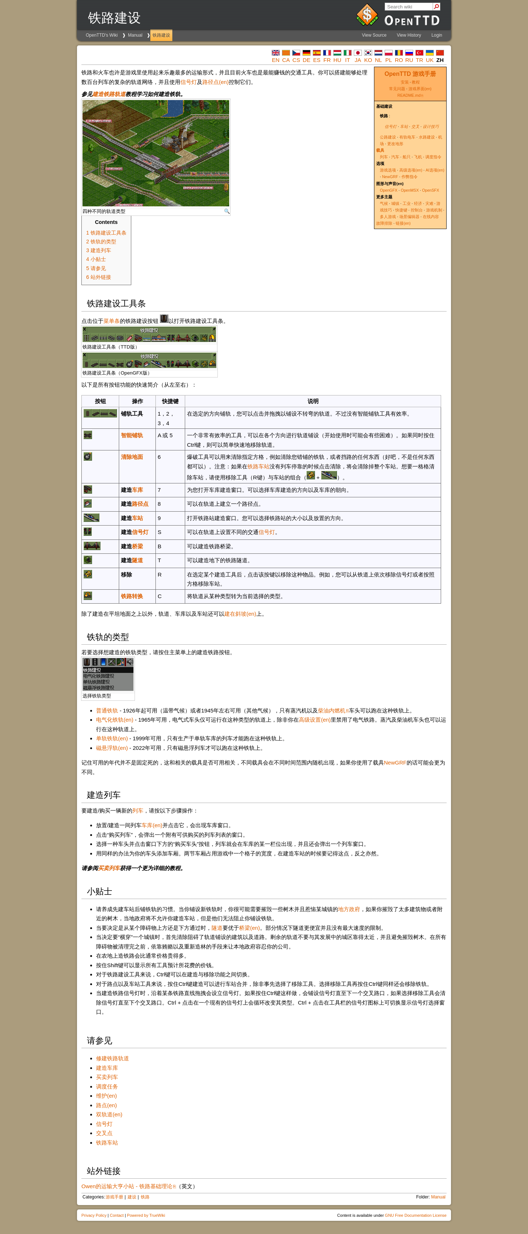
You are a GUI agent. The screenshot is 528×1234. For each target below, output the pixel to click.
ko (368, 60)
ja (358, 60)
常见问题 (397, 88)
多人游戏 (388, 216)
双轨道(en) (109, 1114)
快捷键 (401, 210)
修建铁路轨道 (112, 1058)
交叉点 (104, 1133)
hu (337, 60)
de (307, 60)
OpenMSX (410, 190)
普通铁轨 (107, 710)
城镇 (395, 203)
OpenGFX (388, 190)
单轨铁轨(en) (112, 738)
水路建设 (427, 137)
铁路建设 (161, 35)
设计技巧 (431, 126)
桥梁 (137, 546)
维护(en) (106, 1096)
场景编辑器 (409, 216)
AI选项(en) (435, 170)
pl (388, 60)
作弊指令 (410, 176)
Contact (117, 1215)
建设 (132, 1197)
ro (399, 60)
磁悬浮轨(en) (112, 748)
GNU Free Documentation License (416, 1215)
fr (327, 60)
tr (419, 60)
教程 (416, 82)
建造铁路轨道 (108, 94)
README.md (409, 95)
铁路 (145, 1197)
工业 (407, 203)
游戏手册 (114, 1197)
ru (409, 60)
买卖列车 (109, 868)
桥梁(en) (249, 928)
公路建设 (388, 137)
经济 (418, 203)
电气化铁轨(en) (114, 720)
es (316, 60)
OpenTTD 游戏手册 (410, 74)
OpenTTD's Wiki (102, 35)
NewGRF (390, 176)
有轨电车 (407, 137)
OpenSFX (430, 190)
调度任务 (107, 1086)
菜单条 (111, 321)
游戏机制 (434, 210)
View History (409, 35)
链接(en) (403, 223)
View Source (374, 35)
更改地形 (395, 143)
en (276, 60)
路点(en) (106, 1105)
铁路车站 (258, 466)
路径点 (140, 504)
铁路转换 (132, 596)
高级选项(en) (410, 170)
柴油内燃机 (331, 710)
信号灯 (391, 126)
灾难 (429, 203)
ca (286, 60)
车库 (137, 490)
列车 (384, 157)
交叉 (415, 126)
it (347, 60)
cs (296, 60)
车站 (404, 126)
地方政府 (349, 909)
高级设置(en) (315, 720)
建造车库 (107, 1068)
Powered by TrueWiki (146, 1215)
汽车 (395, 157)
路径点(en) (215, 82)
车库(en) (152, 825)
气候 (384, 203)
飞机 (418, 157)
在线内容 (431, 216)
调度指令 (433, 157)
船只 (407, 157)
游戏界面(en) (420, 88)
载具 (380, 150)
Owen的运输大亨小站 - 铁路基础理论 (126, 1186)
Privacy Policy (93, 1215)
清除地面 (132, 457)
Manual (135, 35)
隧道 (137, 560)
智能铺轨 (132, 435)
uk (430, 60)
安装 (405, 82)
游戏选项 (388, 170)
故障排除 (384, 223)
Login (437, 35)
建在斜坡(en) (240, 614)
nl (378, 60)
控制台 (417, 210)
